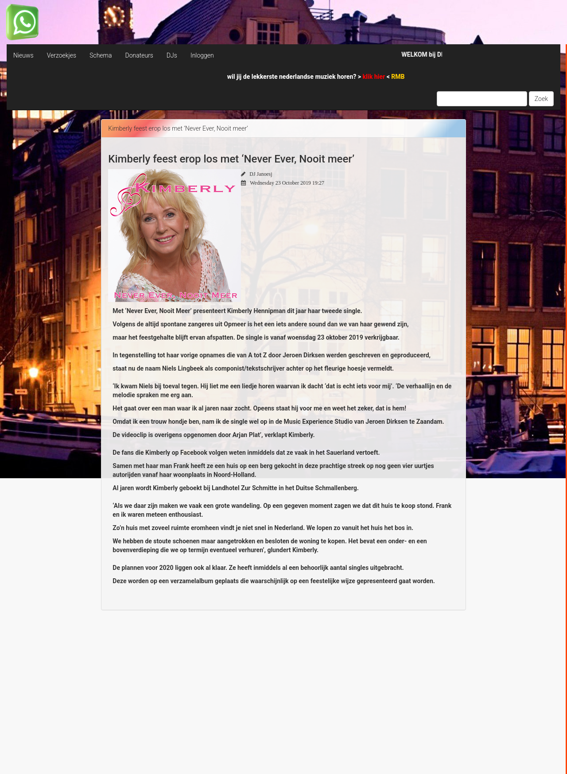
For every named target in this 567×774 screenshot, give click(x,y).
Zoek (541, 98)
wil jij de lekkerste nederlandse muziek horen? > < (316, 76)
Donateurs (139, 55)
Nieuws (23, 55)
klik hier (375, 76)
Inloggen (202, 55)
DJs (172, 55)
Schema (100, 55)
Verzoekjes (61, 55)
